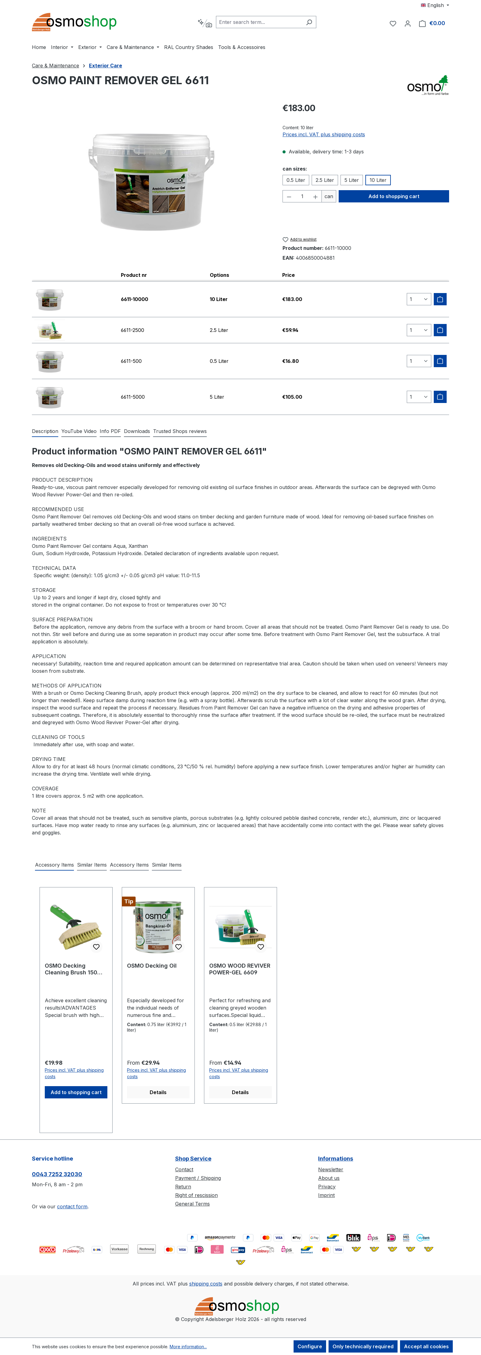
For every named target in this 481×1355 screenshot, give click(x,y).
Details (158, 1092)
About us (329, 1178)
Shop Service (193, 1158)
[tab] (45, 431)
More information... (188, 1346)
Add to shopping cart (393, 196)
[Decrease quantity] (289, 196)
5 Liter (351, 180)
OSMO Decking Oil (152, 965)
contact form (72, 1206)
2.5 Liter (325, 180)
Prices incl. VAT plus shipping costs (324, 134)
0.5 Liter (296, 180)
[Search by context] (205, 23)
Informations (335, 1158)
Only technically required (363, 1346)
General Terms (192, 1204)
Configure (310, 1346)
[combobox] (259, 22)
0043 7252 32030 (57, 1174)
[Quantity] (302, 196)
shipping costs (205, 1284)
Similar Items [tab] (92, 865)
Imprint (326, 1195)
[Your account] (407, 23)
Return (183, 1187)
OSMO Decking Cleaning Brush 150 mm (71, 969)
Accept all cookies (426, 1346)
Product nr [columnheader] (134, 275)
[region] (151, 178)
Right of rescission (196, 1195)
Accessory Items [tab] (54, 865)
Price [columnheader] (288, 275)
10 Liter (378, 180)
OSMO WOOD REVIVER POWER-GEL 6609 (239, 969)
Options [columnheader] (219, 275)
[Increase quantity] (315, 196)
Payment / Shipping (198, 1178)
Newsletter (330, 1169)
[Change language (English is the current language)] (435, 5)
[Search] (309, 22)
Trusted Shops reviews (180, 431)
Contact (184, 1169)
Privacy (327, 1187)
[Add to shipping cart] (440, 299)
